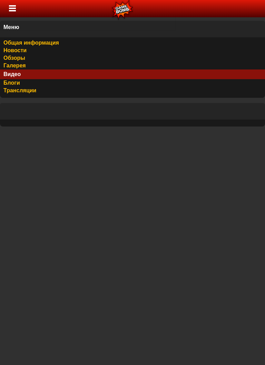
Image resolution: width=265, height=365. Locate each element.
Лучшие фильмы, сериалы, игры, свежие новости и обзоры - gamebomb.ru (122, 8)
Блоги (11, 83)
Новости (15, 50)
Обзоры (14, 58)
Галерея (14, 65)
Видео (12, 74)
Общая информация (31, 43)
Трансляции (19, 90)
